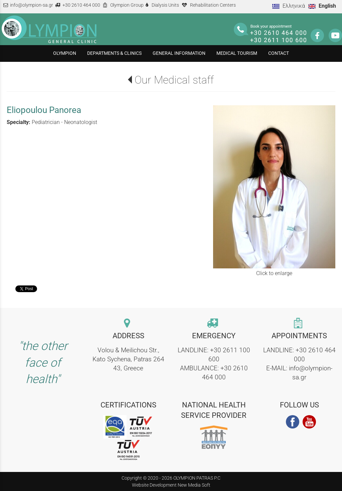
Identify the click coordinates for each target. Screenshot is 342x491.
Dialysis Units (165, 5)
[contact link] (128, 324)
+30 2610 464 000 (81, 5)
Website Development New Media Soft (171, 485)
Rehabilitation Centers (213, 5)
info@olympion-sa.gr (31, 5)
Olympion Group (127, 5)
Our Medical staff (174, 80)
